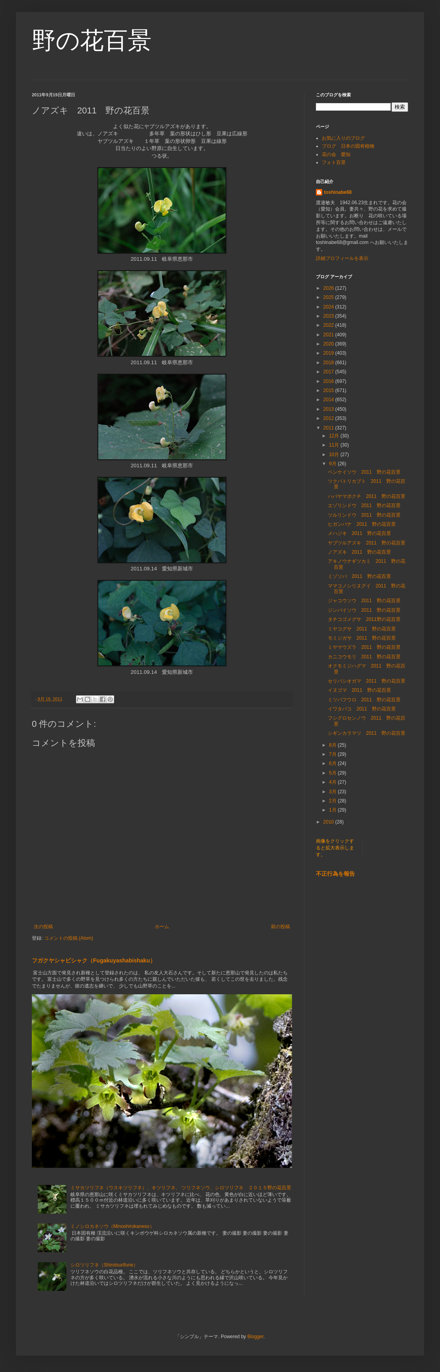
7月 (333, 754)
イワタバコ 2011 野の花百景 (362, 709)
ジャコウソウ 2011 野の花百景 (364, 600)
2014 (329, 399)
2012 (329, 418)
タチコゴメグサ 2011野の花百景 (364, 619)
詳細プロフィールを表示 (342, 258)
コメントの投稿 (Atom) (68, 938)
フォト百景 (334, 162)
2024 (329, 307)
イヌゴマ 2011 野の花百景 (359, 690)
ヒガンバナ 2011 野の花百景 (362, 524)
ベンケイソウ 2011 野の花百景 (364, 472)
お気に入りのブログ (343, 138)
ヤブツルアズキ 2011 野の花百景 (366, 543)
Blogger (255, 1336)
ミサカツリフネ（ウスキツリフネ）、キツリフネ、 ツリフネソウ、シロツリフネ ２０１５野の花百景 (180, 1187)
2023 (329, 316)
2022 (329, 325)
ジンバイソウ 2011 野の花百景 (364, 610)
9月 (333, 463)
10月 (335, 454)
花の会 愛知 (336, 154)
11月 (335, 445)
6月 (333, 763)
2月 (333, 801)
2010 (329, 822)
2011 (329, 428)
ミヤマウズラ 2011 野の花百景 (364, 647)
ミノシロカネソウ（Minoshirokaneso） (112, 1226)
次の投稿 (43, 926)
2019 (329, 353)
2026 (329, 288)
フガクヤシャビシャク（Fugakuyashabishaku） (94, 960)
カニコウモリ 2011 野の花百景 (364, 657)
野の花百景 (92, 40)
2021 (329, 335)
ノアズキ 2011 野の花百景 (359, 552)
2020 (329, 344)
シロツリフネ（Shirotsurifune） (104, 1265)
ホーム (162, 926)
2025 (329, 297)
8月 (333, 745)
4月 (333, 782)
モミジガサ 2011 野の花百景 (362, 638)
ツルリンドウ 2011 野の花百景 (364, 515)
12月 (335, 436)
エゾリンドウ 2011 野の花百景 (364, 505)
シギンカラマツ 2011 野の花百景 (366, 733)
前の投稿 (280, 926)
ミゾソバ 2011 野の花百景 (359, 576)
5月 (333, 773)
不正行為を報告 (335, 873)
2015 (329, 390)
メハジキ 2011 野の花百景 (359, 533)
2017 (329, 372)
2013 (329, 409)
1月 (333, 810)
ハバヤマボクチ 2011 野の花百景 (366, 496)
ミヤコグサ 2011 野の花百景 (362, 629)
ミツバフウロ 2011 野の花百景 (364, 700)
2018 (329, 362)
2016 (329, 381)
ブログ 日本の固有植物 (348, 146)
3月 (333, 791)
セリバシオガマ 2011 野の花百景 (366, 681)
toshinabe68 (338, 192)
